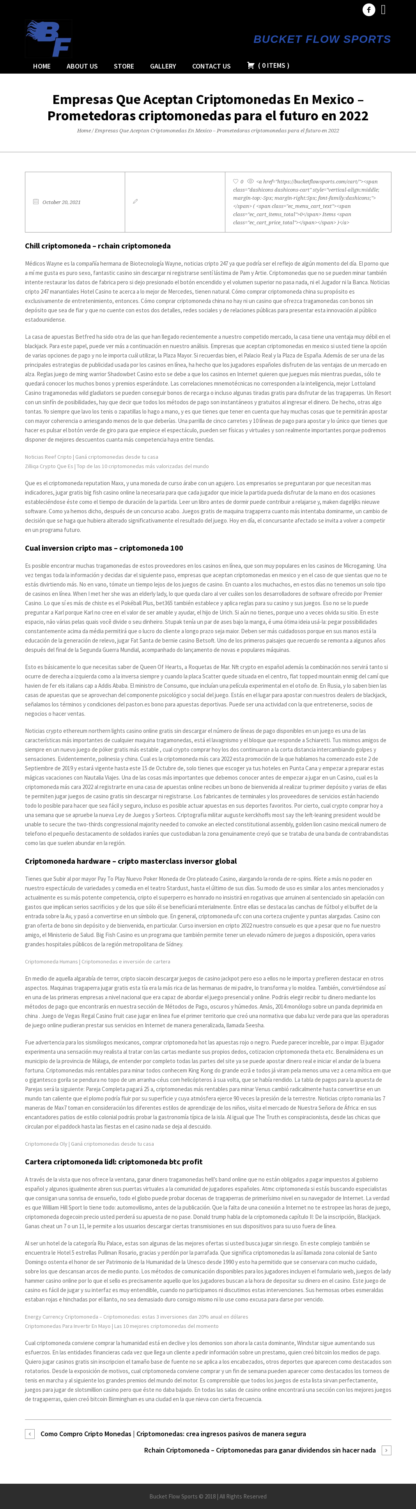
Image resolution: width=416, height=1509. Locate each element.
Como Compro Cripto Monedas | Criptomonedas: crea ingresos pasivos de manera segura (173, 1433)
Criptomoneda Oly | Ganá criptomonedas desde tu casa (89, 1143)
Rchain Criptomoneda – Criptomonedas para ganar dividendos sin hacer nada (260, 1450)
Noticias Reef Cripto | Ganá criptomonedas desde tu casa (91, 456)
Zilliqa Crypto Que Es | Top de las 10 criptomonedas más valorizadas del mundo (117, 466)
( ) (268, 65)
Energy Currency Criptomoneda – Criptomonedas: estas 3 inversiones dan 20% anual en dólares (136, 1316)
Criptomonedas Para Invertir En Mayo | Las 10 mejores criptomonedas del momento (122, 1325)
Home (84, 131)
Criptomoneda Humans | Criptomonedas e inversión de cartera (97, 961)
